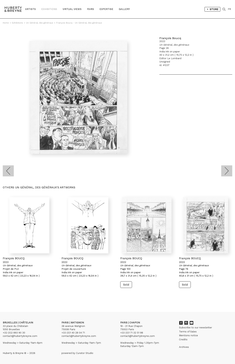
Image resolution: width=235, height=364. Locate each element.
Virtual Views (72, 9)
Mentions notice (188, 335)
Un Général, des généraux (39, 23)
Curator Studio (84, 353)
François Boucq (170, 38)
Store (212, 9)
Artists (30, 9)
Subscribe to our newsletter (195, 327)
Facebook (181, 323)
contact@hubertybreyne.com (20, 336)
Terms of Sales (188, 331)
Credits (183, 339)
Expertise (106, 9)
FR (229, 9)
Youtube (191, 323)
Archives (184, 347)
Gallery (124, 9)
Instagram (186, 323)
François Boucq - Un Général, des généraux (79, 23)
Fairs (90, 9)
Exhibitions (49, 9)
